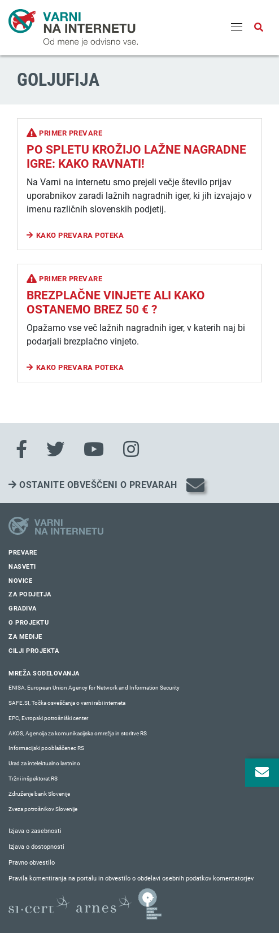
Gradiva (22, 608)
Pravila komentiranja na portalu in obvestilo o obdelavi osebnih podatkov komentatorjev (131, 878)
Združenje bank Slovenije (39, 793)
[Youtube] (93, 449)
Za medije (25, 636)
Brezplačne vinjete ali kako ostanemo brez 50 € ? (116, 302)
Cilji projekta (33, 651)
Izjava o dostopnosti (36, 847)
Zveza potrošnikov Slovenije (42, 809)
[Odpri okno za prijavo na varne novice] (262, 772)
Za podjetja (29, 594)
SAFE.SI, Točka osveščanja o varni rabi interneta (66, 703)
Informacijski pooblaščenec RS (46, 748)
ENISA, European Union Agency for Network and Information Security (94, 687)
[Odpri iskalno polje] (259, 27)
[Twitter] (55, 449)
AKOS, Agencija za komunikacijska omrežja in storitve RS (77, 733)
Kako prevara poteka (80, 235)
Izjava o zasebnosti (35, 831)
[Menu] (236, 27)
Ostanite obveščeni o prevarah (92, 484)
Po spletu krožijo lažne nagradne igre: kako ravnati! (136, 157)
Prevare (22, 552)
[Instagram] (131, 449)
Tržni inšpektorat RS (33, 778)
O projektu (28, 622)
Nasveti (22, 566)
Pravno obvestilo (31, 862)
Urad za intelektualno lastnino (44, 763)
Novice (20, 581)
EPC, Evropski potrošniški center (48, 718)
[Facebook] (21, 449)
